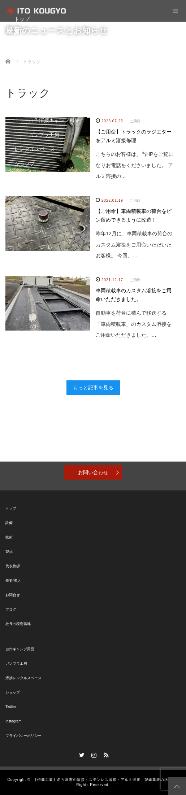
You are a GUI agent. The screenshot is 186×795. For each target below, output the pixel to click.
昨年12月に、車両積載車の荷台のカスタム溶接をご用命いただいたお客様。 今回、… (134, 245)
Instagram (13, 721)
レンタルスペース (34, 149)
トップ (22, 19)
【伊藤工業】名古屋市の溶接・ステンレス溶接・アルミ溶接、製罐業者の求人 (102, 780)
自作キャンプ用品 (19, 649)
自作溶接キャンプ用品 (54, 120)
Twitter (10, 707)
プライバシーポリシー (23, 736)
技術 (19, 48)
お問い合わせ (93, 472)
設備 (19, 33)
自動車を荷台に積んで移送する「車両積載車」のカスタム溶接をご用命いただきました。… (134, 324)
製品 (19, 62)
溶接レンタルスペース (23, 678)
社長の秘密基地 (18, 624)
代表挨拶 (12, 566)
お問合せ (24, 91)
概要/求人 (13, 580)
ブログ (22, 77)
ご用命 (135, 200)
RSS (105, 753)
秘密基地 (24, 106)
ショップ (24, 163)
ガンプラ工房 (44, 134)
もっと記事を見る (93, 387)
